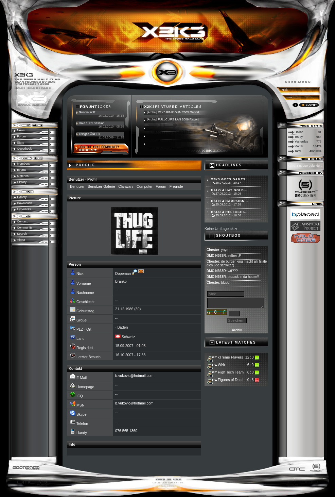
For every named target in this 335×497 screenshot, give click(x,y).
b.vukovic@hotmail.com (134, 376)
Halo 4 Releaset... (229, 212)
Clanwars (125, 186)
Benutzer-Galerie (101, 186)
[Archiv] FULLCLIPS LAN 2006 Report (173, 119)
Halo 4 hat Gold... (229, 190)
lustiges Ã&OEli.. (90, 134)
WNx (222, 365)
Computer (145, 186)
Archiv (237, 330)
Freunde (176, 186)
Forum (161, 186)
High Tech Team (231, 372)
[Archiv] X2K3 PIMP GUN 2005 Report (173, 112)
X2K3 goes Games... (230, 179)
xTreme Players (230, 357)
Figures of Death (231, 380)
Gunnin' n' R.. (88, 112)
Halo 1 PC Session (92, 123)
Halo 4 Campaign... (229, 201)
